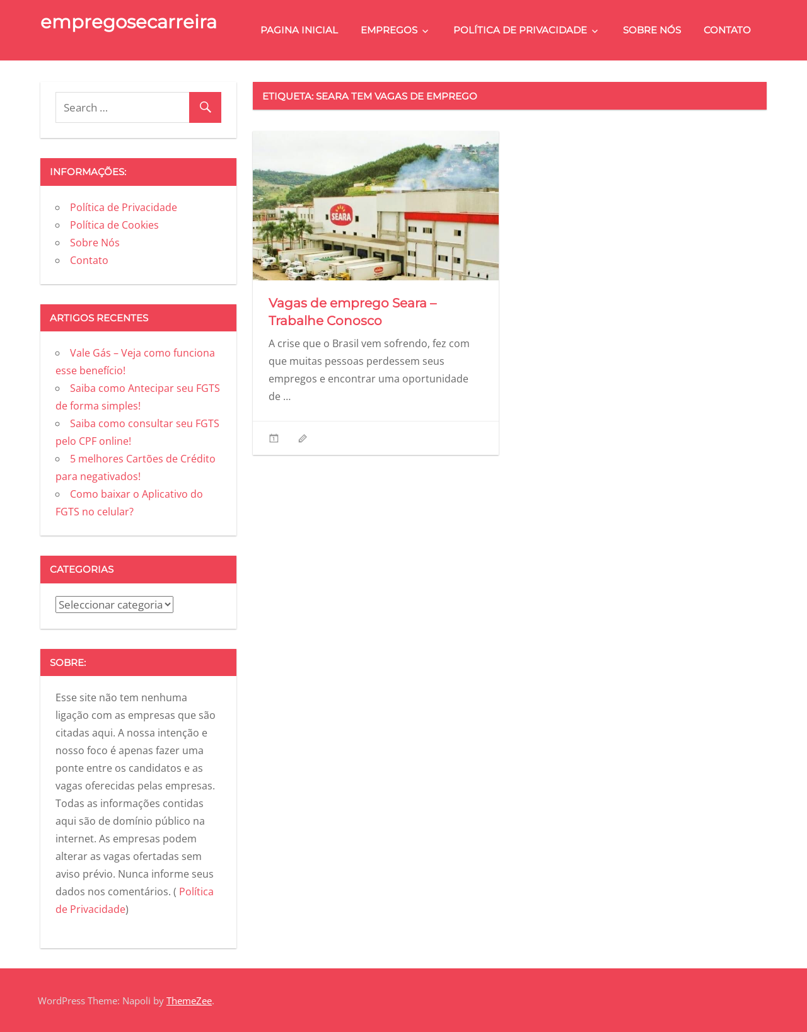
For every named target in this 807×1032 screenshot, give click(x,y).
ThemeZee (189, 1000)
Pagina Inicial (299, 30)
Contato (727, 30)
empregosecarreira (128, 22)
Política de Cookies (114, 225)
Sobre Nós (652, 30)
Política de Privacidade (520, 30)
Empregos (389, 30)
